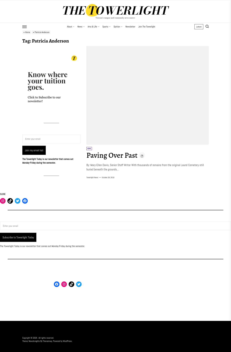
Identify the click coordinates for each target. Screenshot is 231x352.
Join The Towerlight (146, 26)
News (81, 26)
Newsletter (130, 26)
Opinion (118, 26)
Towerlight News (92, 177)
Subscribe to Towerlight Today (18, 237)
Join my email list (34, 150)
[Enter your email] (51, 139)
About (70, 26)
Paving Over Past (112, 155)
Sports (106, 26)
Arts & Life (93, 26)
